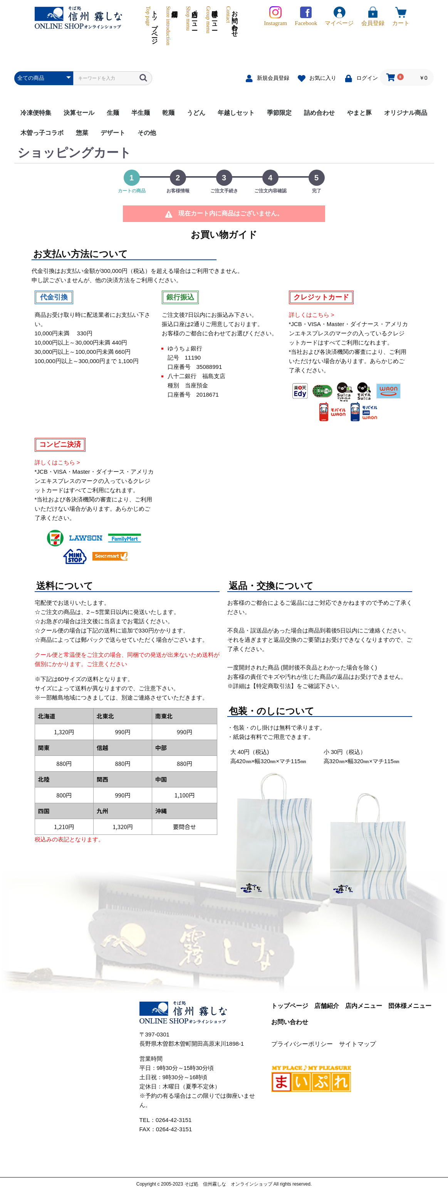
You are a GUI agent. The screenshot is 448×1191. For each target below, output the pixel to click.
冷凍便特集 (35, 112)
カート (400, 16)
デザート (113, 133)
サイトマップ (357, 1044)
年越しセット (236, 112)
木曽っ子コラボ (42, 133)
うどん (196, 112)
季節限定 (279, 112)
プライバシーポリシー (302, 1044)
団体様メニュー (211, 25)
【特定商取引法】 (273, 686)
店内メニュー (191, 25)
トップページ (151, 25)
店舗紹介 (167, 25)
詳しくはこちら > (311, 314)
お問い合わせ (231, 25)
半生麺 (140, 112)
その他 (147, 133)
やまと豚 (359, 112)
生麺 (113, 112)
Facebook (306, 16)
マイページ (339, 16)
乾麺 (168, 112)
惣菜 (82, 133)
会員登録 (372, 16)
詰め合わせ (319, 112)
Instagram (275, 16)
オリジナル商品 (405, 112)
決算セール (79, 112)
